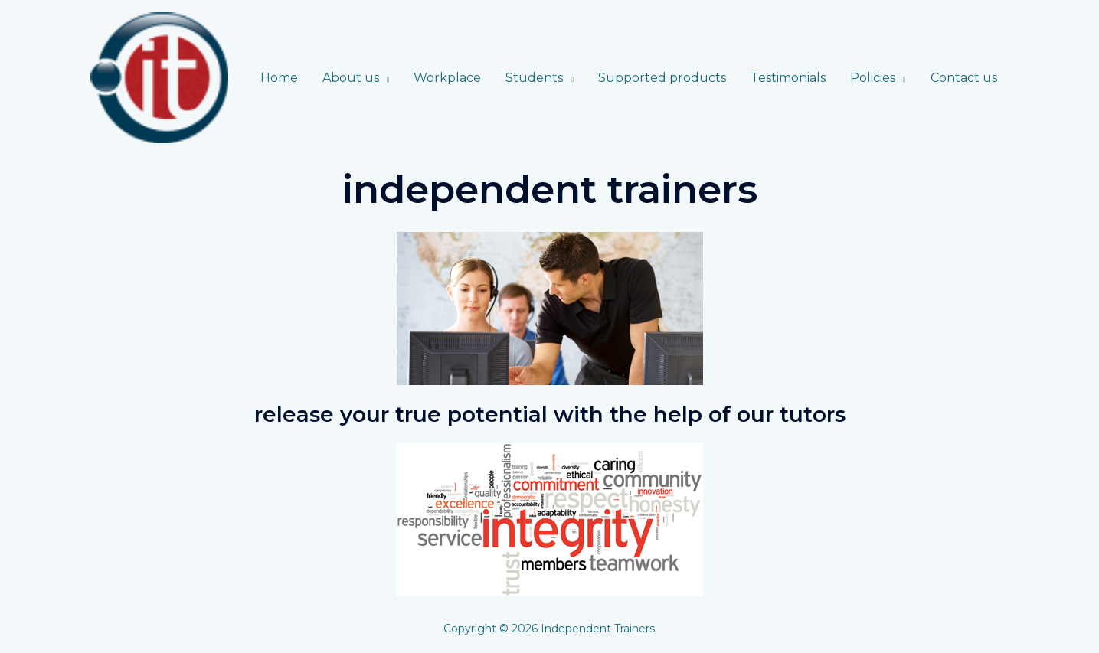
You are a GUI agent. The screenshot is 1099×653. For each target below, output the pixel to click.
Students (534, 77)
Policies (872, 77)
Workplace (447, 77)
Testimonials (788, 77)
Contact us (964, 77)
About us (350, 77)
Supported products (662, 77)
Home (279, 77)
